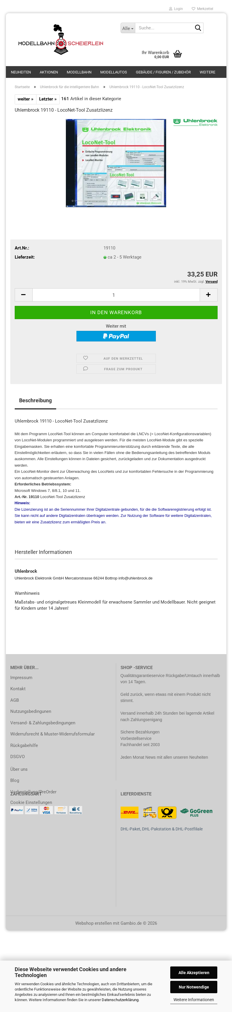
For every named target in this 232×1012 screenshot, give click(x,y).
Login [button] (176, 9)
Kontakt (18, 688)
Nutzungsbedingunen (30, 711)
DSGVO (17, 756)
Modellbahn (79, 72)
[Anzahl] (116, 294)
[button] (23, 294)
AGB (14, 700)
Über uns (19, 769)
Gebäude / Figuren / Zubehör (163, 72)
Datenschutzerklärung (120, 1000)
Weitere (207, 72)
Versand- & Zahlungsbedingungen (42, 723)
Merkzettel (202, 9)
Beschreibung (35, 400)
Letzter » (48, 99)
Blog (14, 780)
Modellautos (113, 72)
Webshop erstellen (93, 923)
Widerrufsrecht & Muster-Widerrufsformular (52, 734)
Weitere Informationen (193, 999)
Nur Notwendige (194, 987)
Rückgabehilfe (24, 745)
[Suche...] (128, 28)
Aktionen (49, 72)
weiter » (26, 99)
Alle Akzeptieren (193, 972)
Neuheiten (21, 72)
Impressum (21, 677)
